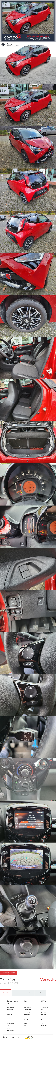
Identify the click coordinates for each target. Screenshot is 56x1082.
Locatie (28, 992)
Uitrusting (17, 992)
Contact (40, 992)
